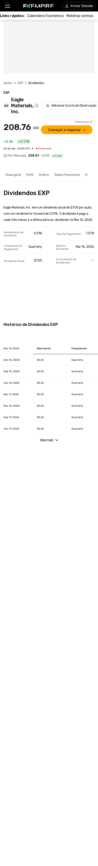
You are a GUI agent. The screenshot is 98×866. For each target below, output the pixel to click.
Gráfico (44, 175)
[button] (7, 6)
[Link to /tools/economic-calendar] (45, 16)
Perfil (29, 175)
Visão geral (13, 175)
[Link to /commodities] (79, 16)
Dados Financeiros (67, 175)
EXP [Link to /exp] (20, 83)
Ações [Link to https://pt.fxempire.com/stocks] (8, 83)
